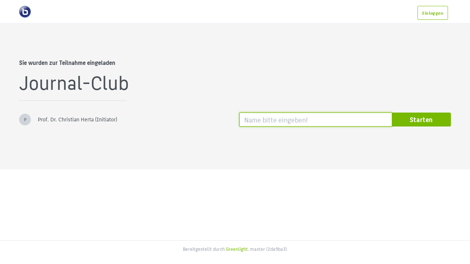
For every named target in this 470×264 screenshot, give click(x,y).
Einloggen (432, 13)
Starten (421, 119)
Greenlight (237, 249)
